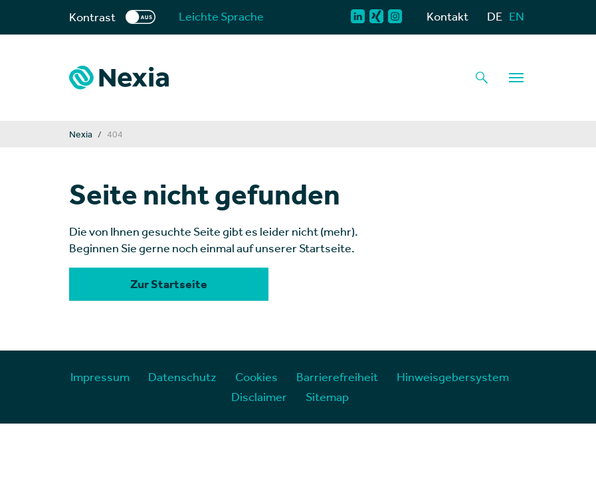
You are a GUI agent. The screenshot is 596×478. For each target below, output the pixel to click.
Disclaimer (259, 397)
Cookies (256, 377)
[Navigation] (516, 77)
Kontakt (447, 16)
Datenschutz (182, 377)
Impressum (100, 377)
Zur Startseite (168, 284)
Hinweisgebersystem (453, 377)
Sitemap (327, 397)
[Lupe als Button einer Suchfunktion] (482, 78)
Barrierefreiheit (337, 377)
